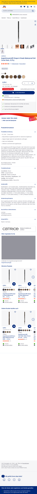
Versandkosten (26, 463)
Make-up (9, 17)
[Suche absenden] (32, 11)
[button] (34, 7)
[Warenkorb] (31, 7)
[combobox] (18, 11)
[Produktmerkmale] (18, 168)
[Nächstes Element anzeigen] (33, 277)
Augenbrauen (24, 17)
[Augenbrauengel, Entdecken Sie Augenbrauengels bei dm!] (18, 250)
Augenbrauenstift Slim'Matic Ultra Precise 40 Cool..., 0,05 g (24, 336)
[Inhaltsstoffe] (18, 184)
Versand (15, 86)
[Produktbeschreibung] (18, 132)
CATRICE (3, 56)
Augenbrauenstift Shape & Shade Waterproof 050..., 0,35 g (9, 295)
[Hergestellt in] (18, 219)
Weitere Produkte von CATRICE (17, 229)
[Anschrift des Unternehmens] (18, 210)
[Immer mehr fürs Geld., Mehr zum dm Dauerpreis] (18, 119)
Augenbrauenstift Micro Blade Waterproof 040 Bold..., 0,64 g (9, 338)
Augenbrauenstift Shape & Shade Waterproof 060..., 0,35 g (24, 295)
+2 (31, 330)
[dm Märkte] (21, 7)
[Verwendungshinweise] (18, 198)
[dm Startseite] (4, 6)
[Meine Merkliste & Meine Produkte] (24, 7)
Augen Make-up (15, 17)
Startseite (4, 17)
